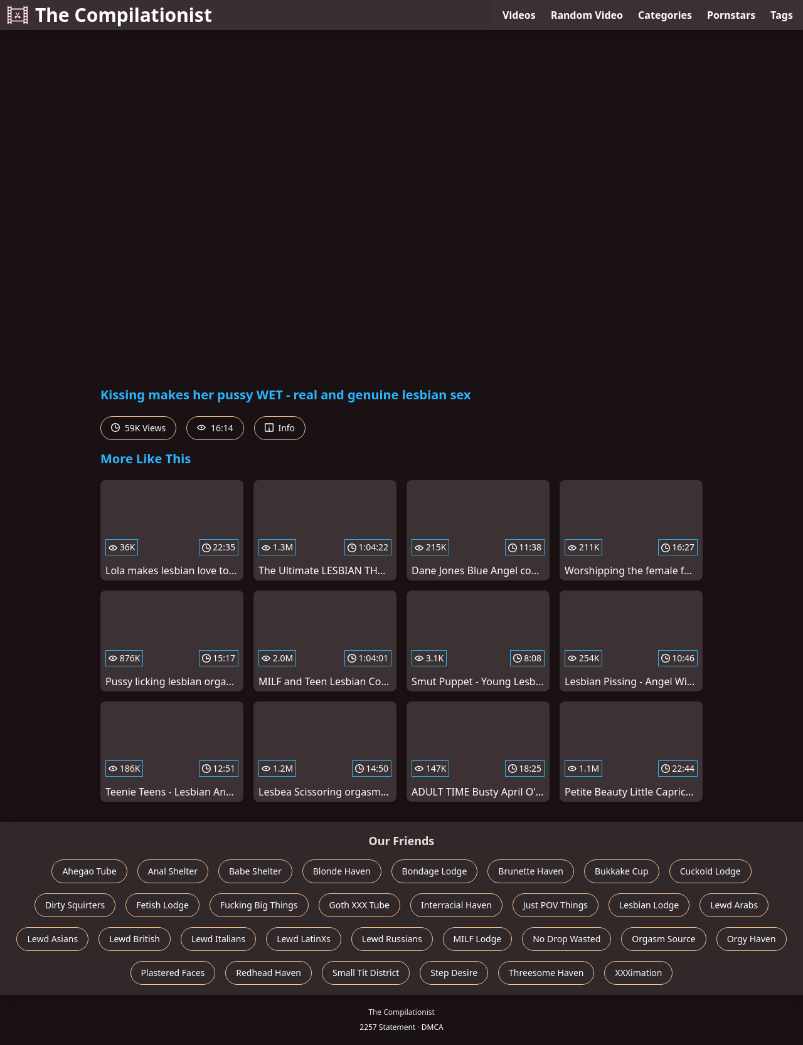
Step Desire (453, 973)
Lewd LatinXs (304, 939)
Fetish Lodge (162, 905)
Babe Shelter (255, 871)
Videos (519, 15)
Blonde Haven (342, 871)
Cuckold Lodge (710, 871)
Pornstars (731, 15)
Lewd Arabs (734, 905)
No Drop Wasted (566, 939)
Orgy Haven (751, 939)
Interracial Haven (456, 905)
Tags (781, 15)
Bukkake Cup (622, 871)
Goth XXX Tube (359, 905)
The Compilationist (110, 15)
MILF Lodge (478, 939)
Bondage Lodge (434, 871)
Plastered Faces (173, 973)
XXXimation (638, 973)
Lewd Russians (392, 939)
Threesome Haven (546, 973)
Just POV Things (555, 905)
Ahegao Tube (89, 871)
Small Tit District (365, 973)
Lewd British (134, 939)
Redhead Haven (268, 973)
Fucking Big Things (259, 905)
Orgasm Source (663, 939)
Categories (665, 15)
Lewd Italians (218, 939)
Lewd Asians (52, 939)
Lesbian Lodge (649, 905)
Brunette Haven (530, 871)
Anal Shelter (173, 871)
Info (280, 428)
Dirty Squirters (75, 905)
